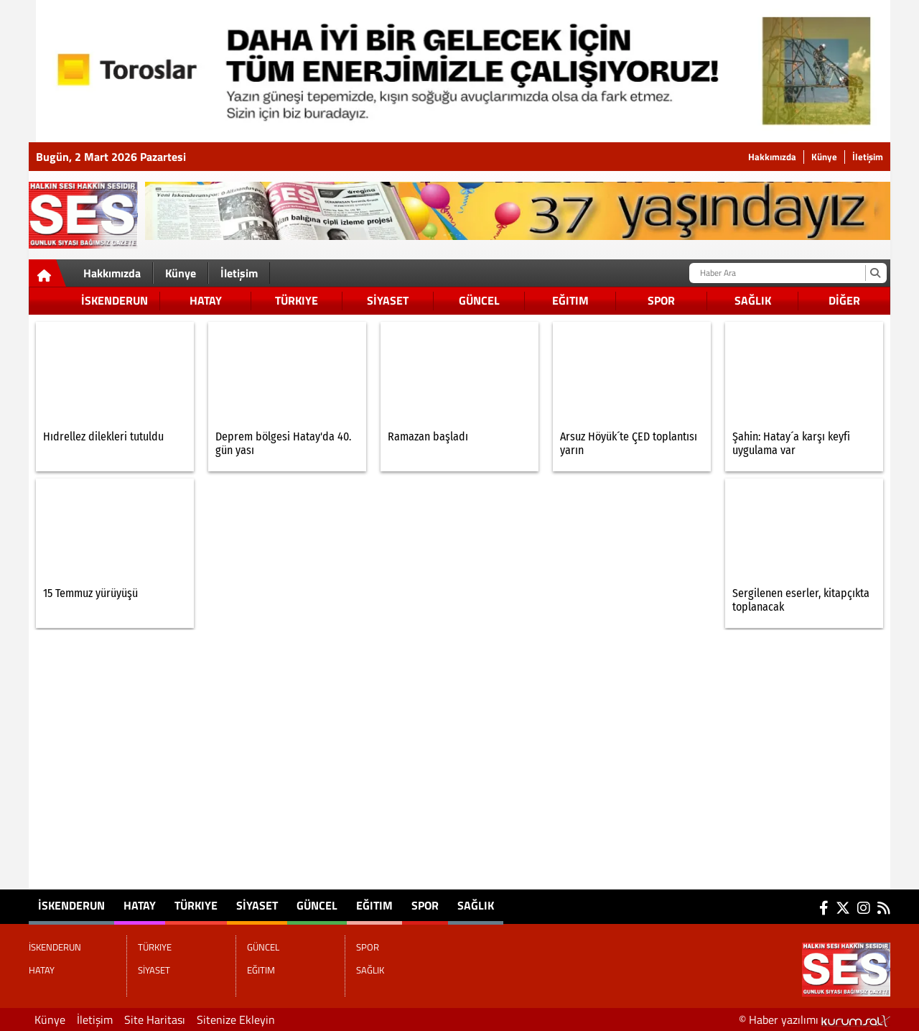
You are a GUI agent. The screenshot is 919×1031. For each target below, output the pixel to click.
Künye (824, 157)
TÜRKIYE (296, 300)
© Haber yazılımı (814, 1019)
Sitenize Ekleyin (236, 1019)
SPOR (661, 300)
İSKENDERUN (114, 300)
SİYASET (388, 300)
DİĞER (844, 300)
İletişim (867, 157)
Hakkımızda (772, 157)
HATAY (206, 300)
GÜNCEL (479, 300)
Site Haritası (154, 1019)
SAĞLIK (752, 300)
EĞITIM (570, 300)
